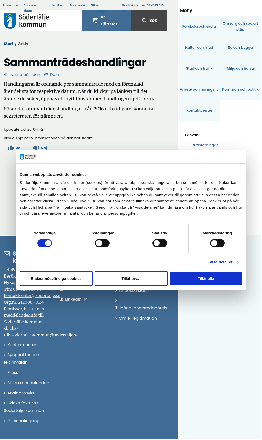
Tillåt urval (131, 278)
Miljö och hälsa (240, 68)
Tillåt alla (206, 278)
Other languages (99, 8)
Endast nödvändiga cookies (56, 278)
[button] (14, 148)
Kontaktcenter (199, 110)
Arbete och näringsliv (199, 89)
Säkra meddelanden (28, 383)
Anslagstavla (20, 393)
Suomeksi (77, 5)
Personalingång (23, 421)
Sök (149, 20)
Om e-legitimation (138, 318)
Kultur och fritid (199, 47)
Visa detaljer (221, 262)
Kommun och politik (240, 89)
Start (9, 43)
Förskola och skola (199, 26)
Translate (10, 5)
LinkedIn (73, 299)
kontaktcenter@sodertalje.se (32, 295)
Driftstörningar (205, 145)
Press (12, 372)
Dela (51, 74)
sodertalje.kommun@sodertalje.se (44, 334)
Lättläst (58, 5)
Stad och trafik (199, 68)
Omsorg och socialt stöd (240, 26)
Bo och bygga (240, 47)
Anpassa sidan (30, 8)
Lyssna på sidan (22, 74)
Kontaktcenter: (143, 8)
